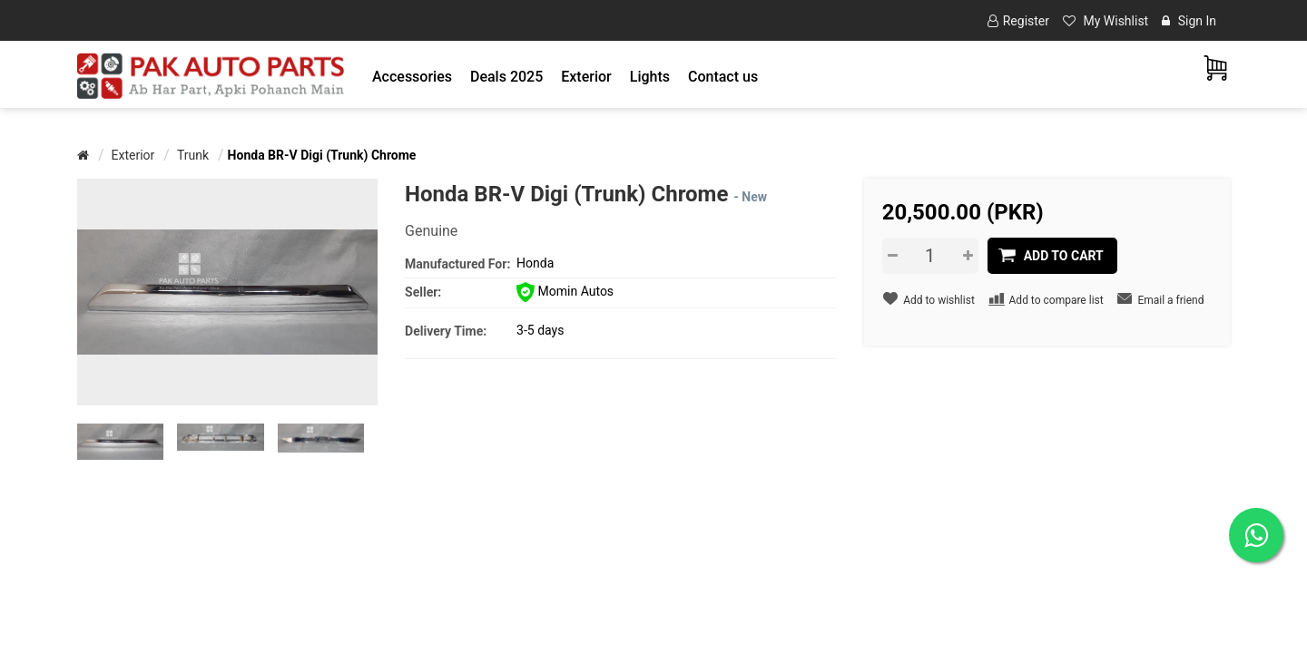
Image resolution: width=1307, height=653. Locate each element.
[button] (412, 76)
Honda (535, 263)
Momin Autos (565, 291)
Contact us (723, 76)
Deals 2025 (506, 76)
